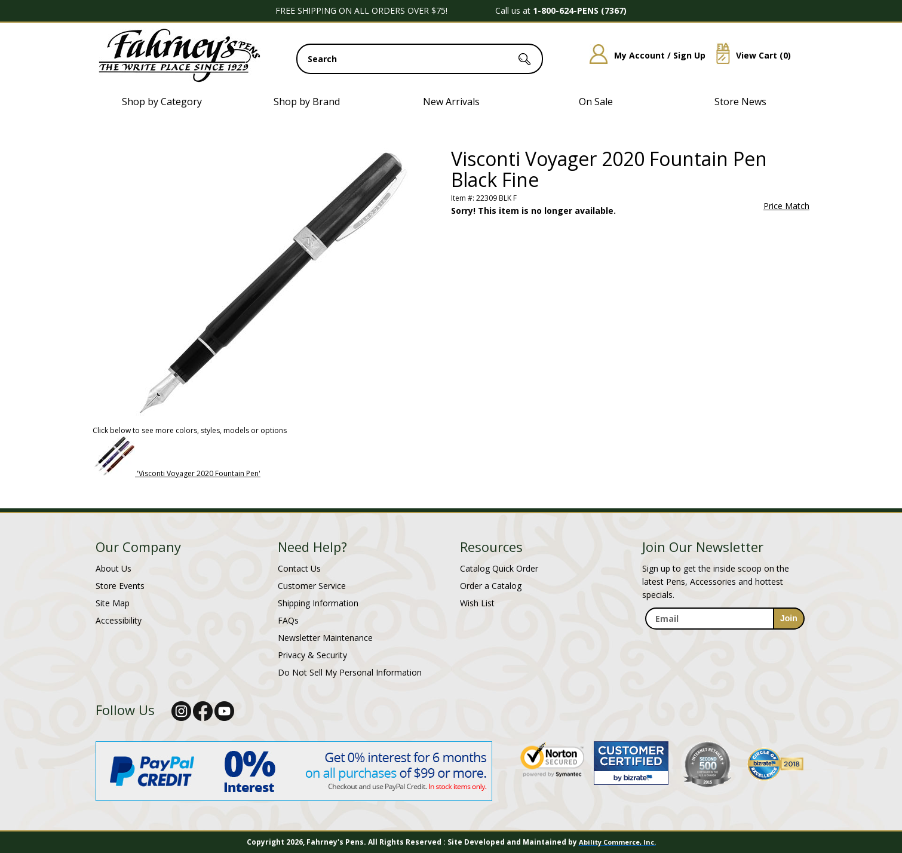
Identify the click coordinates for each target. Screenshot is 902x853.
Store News (740, 101)
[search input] (419, 59)
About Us (113, 568)
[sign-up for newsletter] (789, 618)
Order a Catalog (490, 585)
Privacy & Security (312, 655)
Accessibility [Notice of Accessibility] (119, 620)
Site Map (113, 603)
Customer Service (312, 585)
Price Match (786, 206)
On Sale (596, 101)
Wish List (477, 603)
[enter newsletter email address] (724, 618)
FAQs (288, 620)
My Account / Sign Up (643, 55)
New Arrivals (451, 101)
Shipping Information (318, 603)
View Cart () (749, 55)
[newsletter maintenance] (724, 642)
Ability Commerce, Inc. (617, 841)
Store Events (120, 585)
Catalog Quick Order (499, 568)
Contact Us (299, 568)
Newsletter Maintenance (325, 637)
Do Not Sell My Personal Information (350, 672)
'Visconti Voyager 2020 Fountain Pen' (198, 473)
